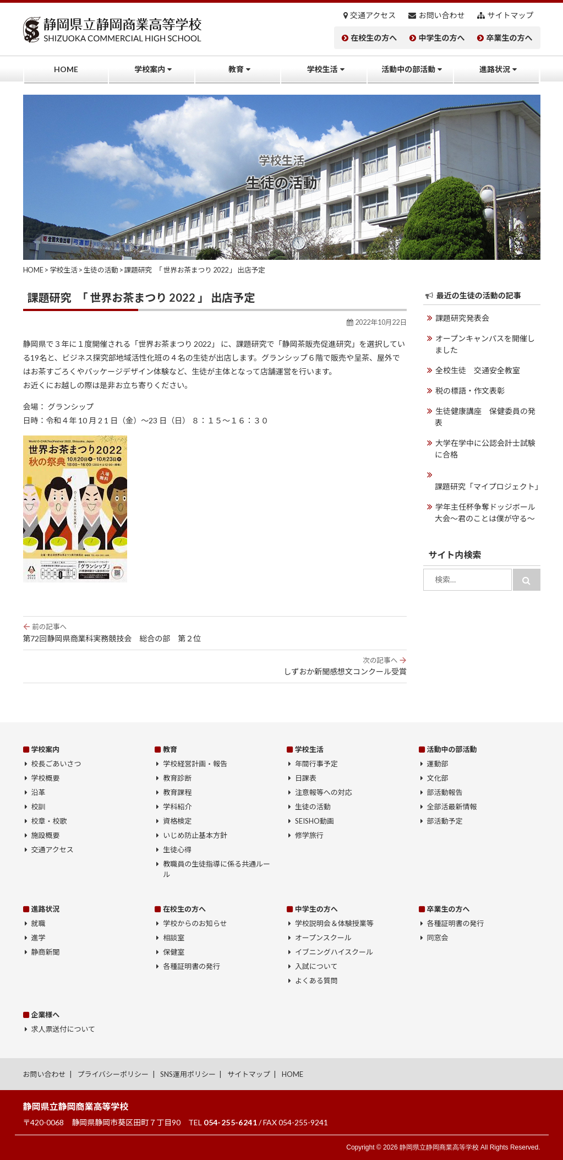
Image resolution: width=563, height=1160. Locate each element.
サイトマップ (511, 15)
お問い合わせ (441, 15)
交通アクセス (373, 15)
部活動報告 (445, 792)
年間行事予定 (316, 763)
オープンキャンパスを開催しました (485, 344)
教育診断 (177, 778)
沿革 (38, 792)
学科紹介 (177, 806)
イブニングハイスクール (334, 951)
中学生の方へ (441, 38)
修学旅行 (309, 835)
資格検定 (177, 820)
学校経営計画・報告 (195, 763)
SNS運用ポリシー (188, 1074)
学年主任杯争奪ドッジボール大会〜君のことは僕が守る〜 (485, 512)
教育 (236, 69)
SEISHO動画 (314, 820)
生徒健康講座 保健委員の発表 (485, 416)
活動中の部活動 (408, 69)
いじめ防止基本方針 (195, 835)
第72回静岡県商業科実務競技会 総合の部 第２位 (215, 632)
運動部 (438, 763)
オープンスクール (323, 937)
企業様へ (45, 1014)
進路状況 (494, 69)
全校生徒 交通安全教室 (477, 370)
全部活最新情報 (452, 806)
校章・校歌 (49, 820)
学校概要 (45, 778)
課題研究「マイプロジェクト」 (487, 486)
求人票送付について (63, 1029)
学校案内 (149, 69)
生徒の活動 (313, 806)
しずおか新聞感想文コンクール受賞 (215, 666)
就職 (38, 923)
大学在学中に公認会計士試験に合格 (485, 448)
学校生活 (322, 69)
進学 (38, 937)
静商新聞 (45, 951)
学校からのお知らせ (195, 923)
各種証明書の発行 (191, 966)
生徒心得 (177, 849)
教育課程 (177, 792)
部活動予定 (445, 820)
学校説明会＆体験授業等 (334, 923)
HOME (66, 69)
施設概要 (45, 835)
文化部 (438, 778)
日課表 (305, 778)
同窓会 (438, 937)
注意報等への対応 (323, 792)
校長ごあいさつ (56, 763)
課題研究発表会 (462, 318)
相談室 (173, 937)
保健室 (173, 951)
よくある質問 (316, 980)
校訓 (38, 806)
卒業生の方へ (510, 38)
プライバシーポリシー (113, 1074)
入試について (316, 966)
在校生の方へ (374, 38)
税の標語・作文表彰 (470, 390)
